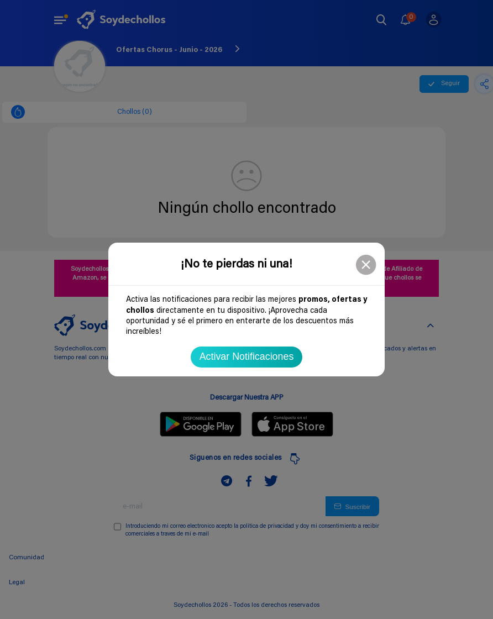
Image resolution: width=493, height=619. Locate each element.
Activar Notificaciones (247, 356)
